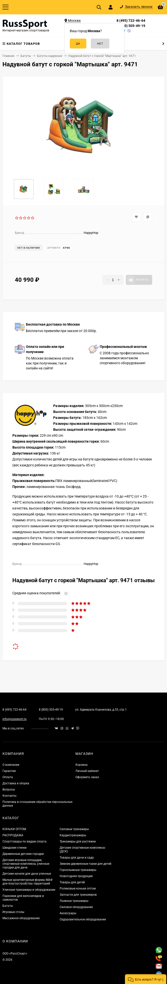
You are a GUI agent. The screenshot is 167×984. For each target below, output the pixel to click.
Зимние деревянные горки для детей (85, 863)
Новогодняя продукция (76, 876)
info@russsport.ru (14, 719)
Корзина (81, 765)
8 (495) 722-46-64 (131, 21)
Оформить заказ (87, 777)
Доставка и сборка (15, 783)
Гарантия (9, 771)
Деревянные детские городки (23, 854)
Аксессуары (68, 913)
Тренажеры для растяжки (78, 841)
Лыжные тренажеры (74, 901)
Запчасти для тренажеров (78, 894)
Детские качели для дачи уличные (26, 873)
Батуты (7, 906)
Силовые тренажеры (74, 829)
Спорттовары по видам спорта (24, 841)
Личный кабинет (87, 771)
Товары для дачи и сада (77, 857)
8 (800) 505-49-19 (131, 26)
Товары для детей (72, 882)
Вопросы (8, 789)
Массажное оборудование (21, 918)
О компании (10, 765)
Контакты (9, 795)
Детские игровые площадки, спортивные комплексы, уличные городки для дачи (25, 863)
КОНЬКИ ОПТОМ (14, 829)
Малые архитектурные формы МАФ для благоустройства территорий (27, 881)
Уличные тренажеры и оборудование (28, 889)
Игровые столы (13, 912)
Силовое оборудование (76, 907)
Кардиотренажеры (73, 835)
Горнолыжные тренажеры (78, 870)
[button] (145, 979)
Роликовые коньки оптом (78, 888)
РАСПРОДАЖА (12, 835)
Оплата (7, 777)
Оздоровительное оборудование (83, 919)
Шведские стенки (14, 847)
